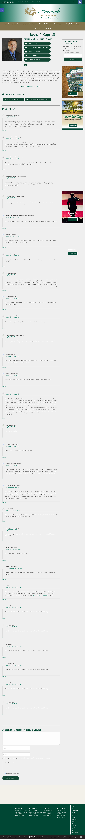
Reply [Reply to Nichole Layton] (4, 560)
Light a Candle (31, 44)
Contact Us (74, 815)
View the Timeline (11, 99)
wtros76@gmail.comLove (40, 595)
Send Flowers (37, 28)
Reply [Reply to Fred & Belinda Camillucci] (4, 169)
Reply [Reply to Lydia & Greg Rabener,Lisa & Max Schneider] (4, 228)
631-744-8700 (34, 816)
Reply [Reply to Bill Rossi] (4, 599)
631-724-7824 (48, 816)
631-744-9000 (61, 816)
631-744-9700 (33, 814)
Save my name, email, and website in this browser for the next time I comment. (27, 758)
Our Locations (74, 831)
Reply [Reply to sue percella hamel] (4, 130)
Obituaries (48, 28)
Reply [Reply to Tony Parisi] (4, 367)
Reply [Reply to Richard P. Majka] (4, 457)
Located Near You (29, 23)
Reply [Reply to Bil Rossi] (4, 618)
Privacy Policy (71, 837)
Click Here (73, 94)
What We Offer (45, 23)
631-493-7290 (20, 816)
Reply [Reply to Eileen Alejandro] (4, 386)
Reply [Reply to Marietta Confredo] (4, 502)
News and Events (74, 823)
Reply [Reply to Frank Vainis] (4, 309)
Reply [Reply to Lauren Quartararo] (4, 418)
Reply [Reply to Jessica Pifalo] (4, 521)
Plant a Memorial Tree (33, 60)
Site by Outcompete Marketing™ (55, 837)
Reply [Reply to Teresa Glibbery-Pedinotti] (4, 209)
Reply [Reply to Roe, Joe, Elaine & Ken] (4, 150)
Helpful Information (73, 23)
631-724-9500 (47, 814)
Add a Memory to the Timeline (36, 48)
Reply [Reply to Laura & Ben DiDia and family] (4, 189)
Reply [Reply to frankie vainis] (4, 438)
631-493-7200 (19, 814)
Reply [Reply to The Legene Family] (4, 328)
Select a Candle (9, 762)
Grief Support (74, 818)
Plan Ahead (58, 23)
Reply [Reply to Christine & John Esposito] (4, 348)
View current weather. (32, 87)
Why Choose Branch (12, 23)
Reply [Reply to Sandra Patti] (4, 247)
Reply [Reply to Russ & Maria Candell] (4, 479)
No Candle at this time (12, 773)
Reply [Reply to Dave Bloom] (4, 290)
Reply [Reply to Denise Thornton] (4, 541)
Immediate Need (74, 811)
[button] (2, 10)
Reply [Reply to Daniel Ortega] (4, 579)
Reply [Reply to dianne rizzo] (4, 266)
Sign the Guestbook (33, 52)
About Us (74, 807)
